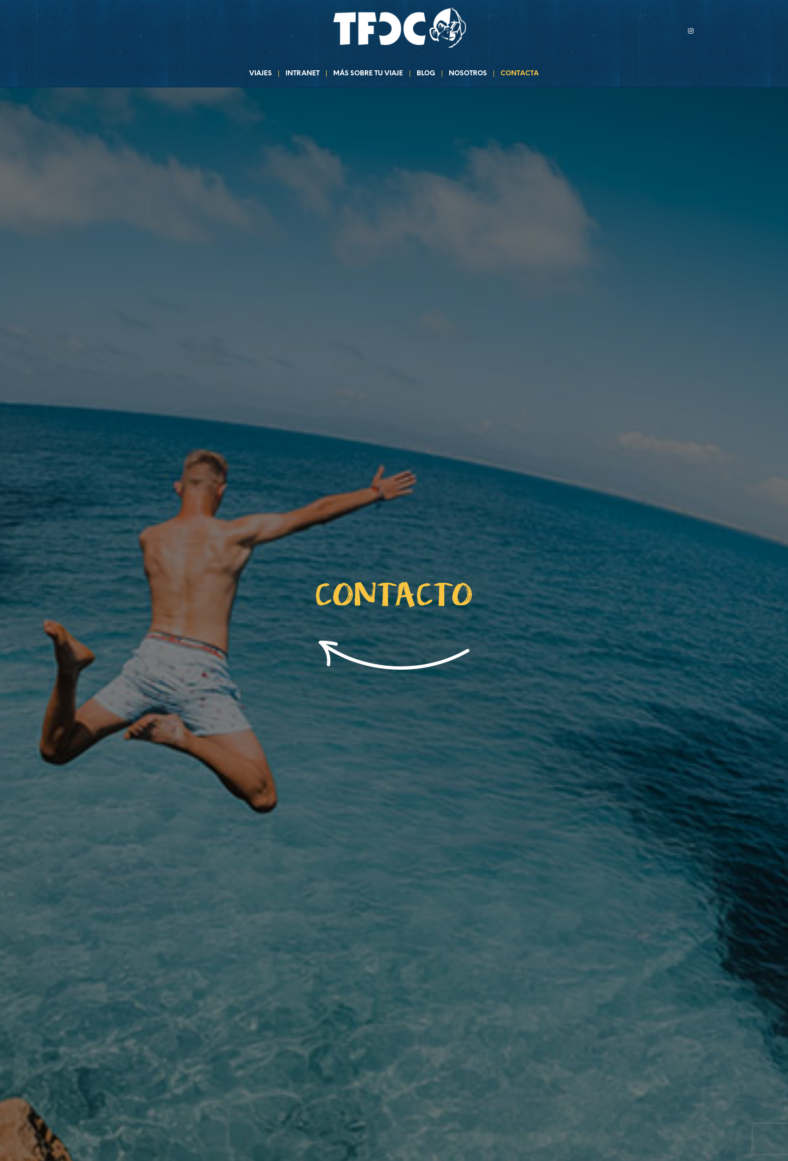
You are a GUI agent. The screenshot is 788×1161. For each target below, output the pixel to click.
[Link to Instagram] (690, 30)
